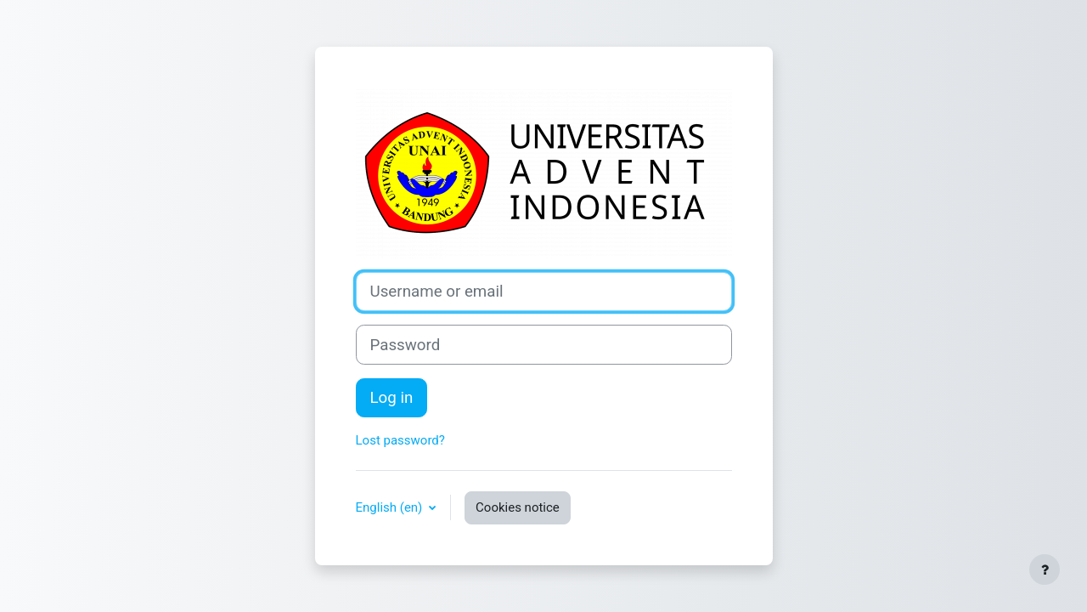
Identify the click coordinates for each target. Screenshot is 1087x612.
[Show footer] (1044, 569)
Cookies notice (518, 507)
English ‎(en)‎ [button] (391, 507)
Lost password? (400, 440)
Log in (392, 397)
